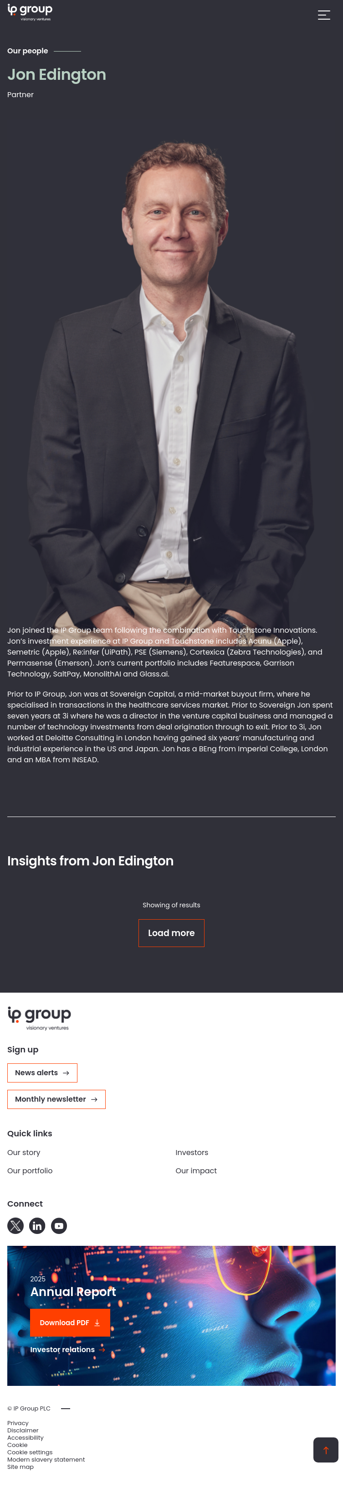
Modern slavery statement (46, 1460)
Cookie (17, 1445)
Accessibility (25, 1438)
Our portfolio (30, 1171)
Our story (23, 1152)
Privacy (18, 1423)
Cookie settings (30, 1452)
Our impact (196, 1171)
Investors (192, 1152)
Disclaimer (23, 1430)
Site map (20, 1467)
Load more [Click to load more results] (171, 933)
